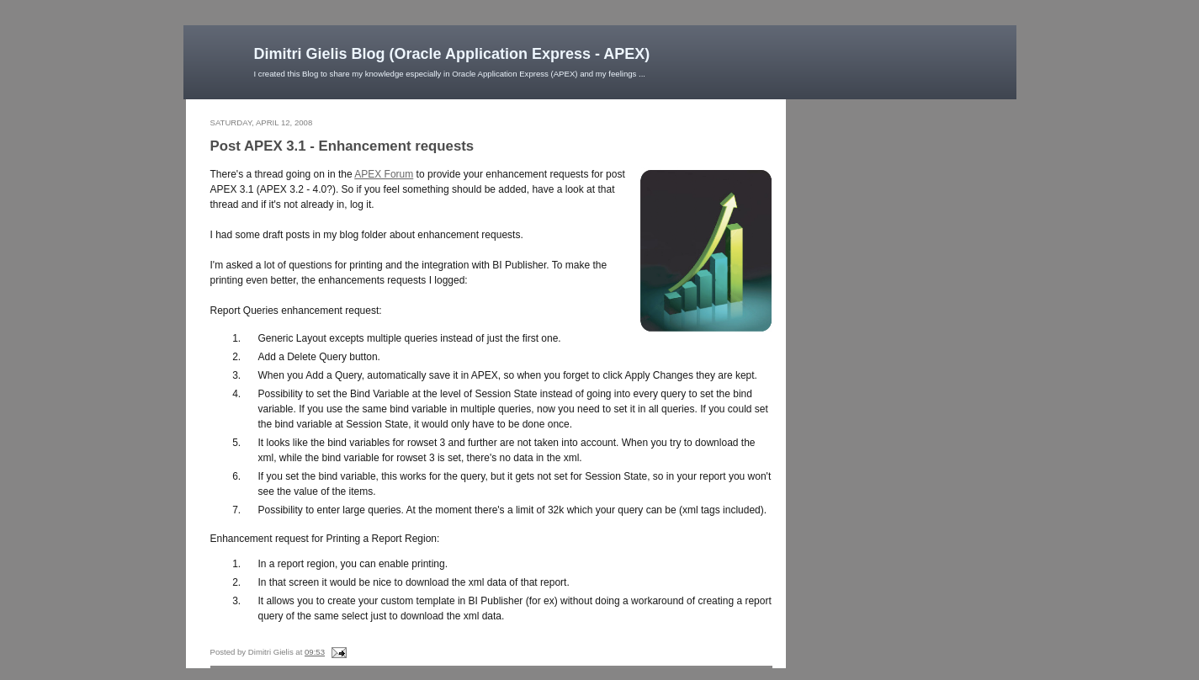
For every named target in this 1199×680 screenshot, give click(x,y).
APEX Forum (383, 174)
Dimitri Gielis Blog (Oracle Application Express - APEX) (452, 53)
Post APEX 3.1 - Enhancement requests (342, 146)
